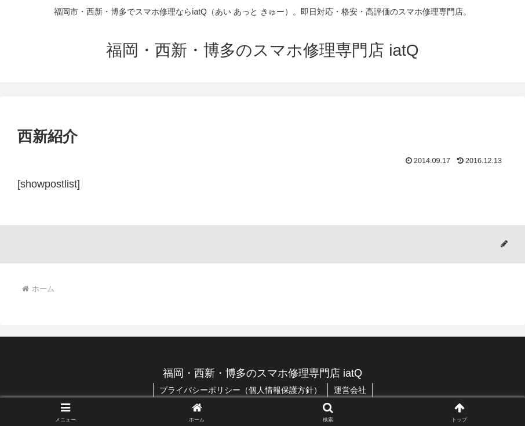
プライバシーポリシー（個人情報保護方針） (240, 390)
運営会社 (350, 390)
